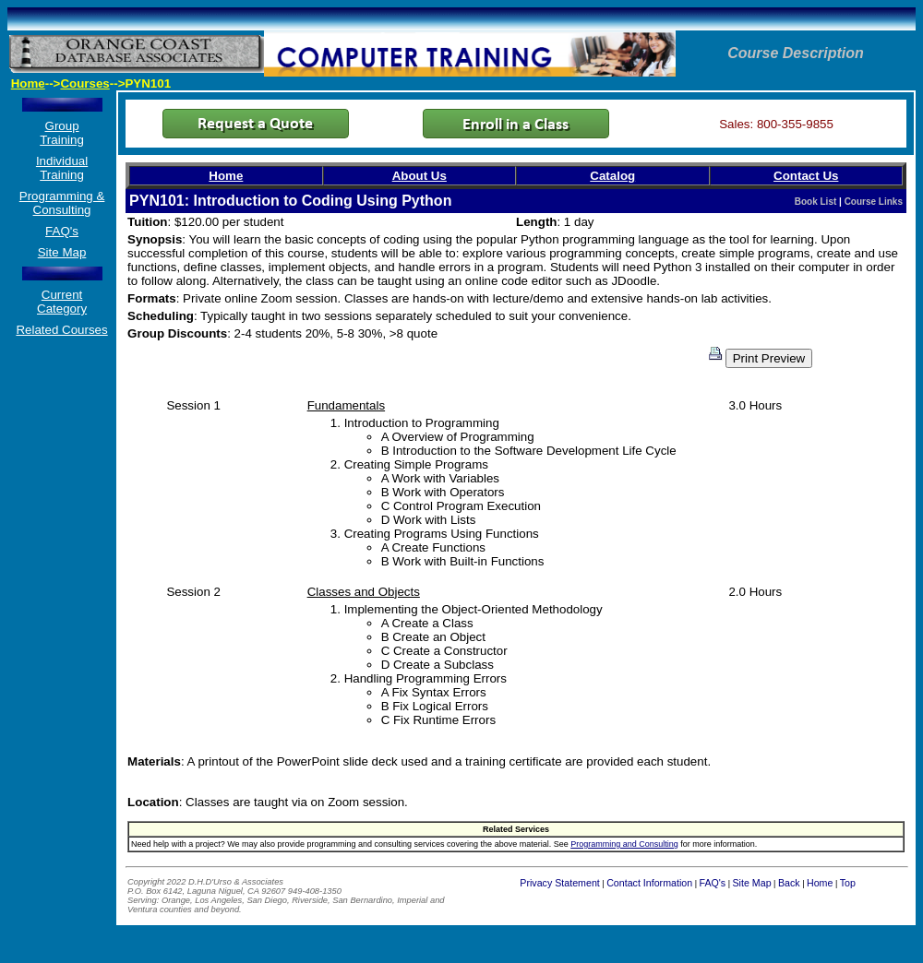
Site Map (62, 252)
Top (848, 882)
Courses (84, 83)
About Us (419, 176)
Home (28, 83)
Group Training (62, 133)
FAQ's (61, 231)
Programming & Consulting (62, 203)
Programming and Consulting (624, 844)
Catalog (612, 176)
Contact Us (805, 176)
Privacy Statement (559, 882)
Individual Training (62, 168)
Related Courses (61, 330)
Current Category (62, 301)
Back (789, 882)
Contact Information (649, 882)
